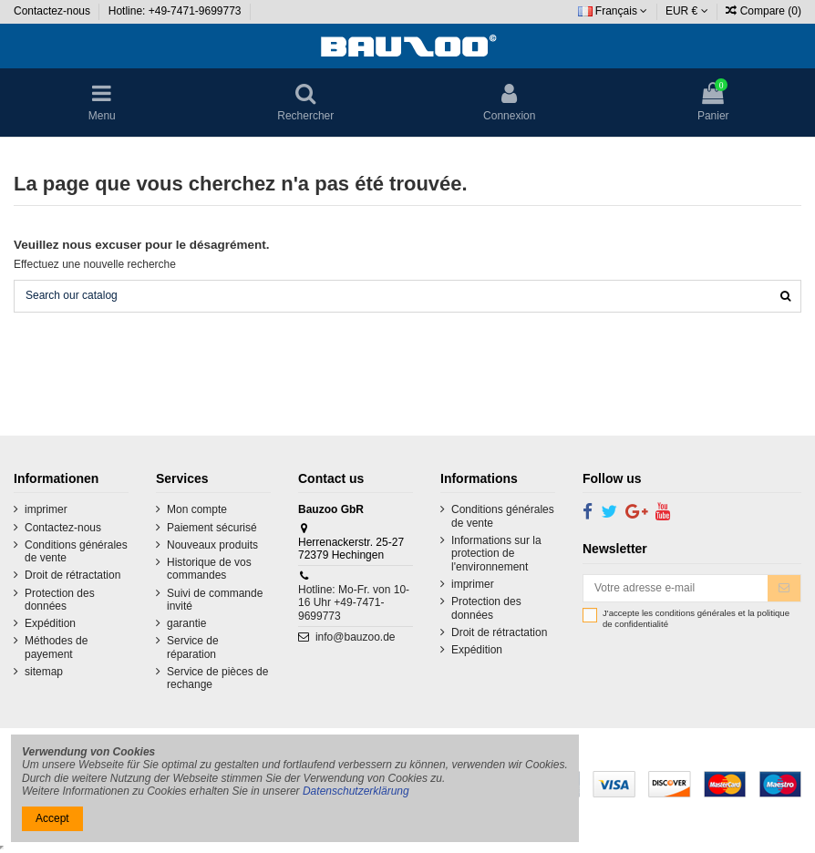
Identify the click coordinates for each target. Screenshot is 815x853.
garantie (186, 623)
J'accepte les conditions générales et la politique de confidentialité (696, 618)
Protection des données (60, 599)
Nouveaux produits (212, 545)
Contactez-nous (53, 11)
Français (613, 11)
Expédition (50, 623)
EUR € (686, 11)
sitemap (44, 671)
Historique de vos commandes (209, 568)
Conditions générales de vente (76, 551)
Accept (52, 818)
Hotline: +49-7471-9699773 (176, 11)
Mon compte (197, 509)
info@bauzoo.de (355, 637)
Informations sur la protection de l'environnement (496, 553)
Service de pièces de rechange (217, 678)
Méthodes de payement (56, 647)
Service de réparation (193, 647)
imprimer (46, 509)
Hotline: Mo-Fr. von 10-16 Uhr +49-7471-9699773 (353, 602)
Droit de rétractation (72, 575)
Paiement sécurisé (212, 527)
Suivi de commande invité (215, 599)
